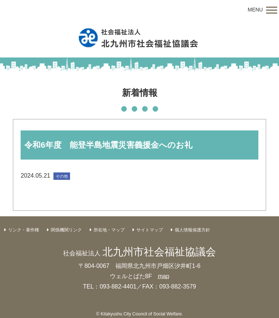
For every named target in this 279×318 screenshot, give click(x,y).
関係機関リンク (66, 230)
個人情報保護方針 (192, 230)
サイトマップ (149, 230)
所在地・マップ (109, 230)
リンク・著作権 (23, 230)
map (163, 276)
